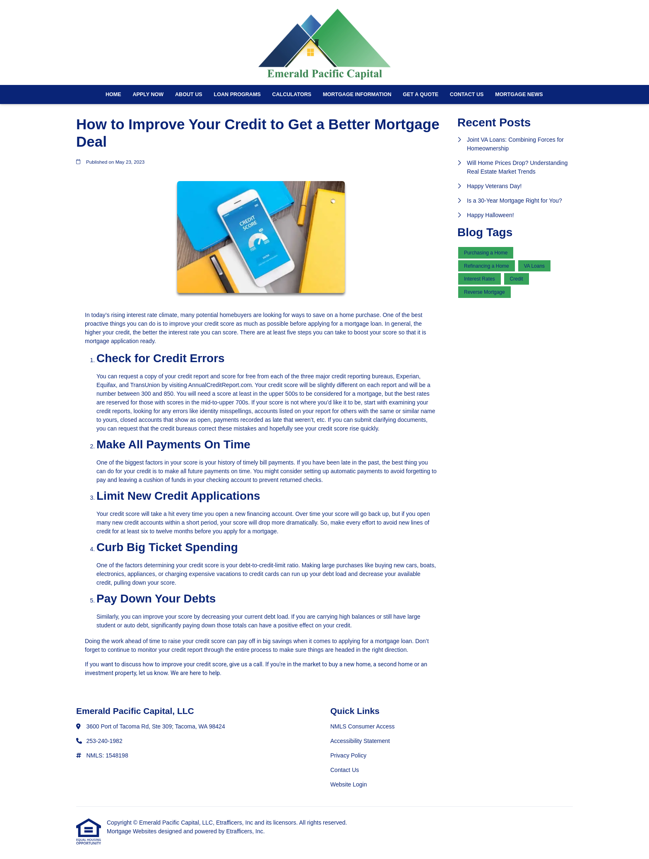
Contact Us (467, 94)
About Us (188, 94)
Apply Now (147, 94)
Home (113, 94)
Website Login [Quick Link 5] (348, 784)
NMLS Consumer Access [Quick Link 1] (362, 726)
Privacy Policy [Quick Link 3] (348, 755)
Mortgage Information (357, 94)
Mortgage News (519, 94)
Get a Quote (420, 94)
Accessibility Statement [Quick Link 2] (360, 741)
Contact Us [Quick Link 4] (344, 770)
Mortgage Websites (132, 831)
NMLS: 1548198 (107, 755)
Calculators (292, 94)
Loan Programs (237, 94)
